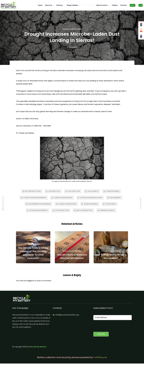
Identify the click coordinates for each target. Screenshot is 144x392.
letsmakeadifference (37, 210)
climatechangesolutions (90, 198)
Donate (132, 5)
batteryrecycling (32, 191)
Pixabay (31, 133)
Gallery (115, 5)
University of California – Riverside (37, 126)
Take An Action (102, 5)
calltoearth (91, 191)
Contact (123, 5)
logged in (30, 280)
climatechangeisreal (62, 198)
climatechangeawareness (33, 198)
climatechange (111, 191)
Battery (60, 5)
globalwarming (90, 204)
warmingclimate (106, 210)
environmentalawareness (38, 204)
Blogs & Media (72, 5)
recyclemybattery (83, 210)
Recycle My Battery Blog (72, 29)
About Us (48, 5)
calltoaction (73, 191)
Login (140, 5)
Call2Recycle (100, 357)
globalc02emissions (66, 204)
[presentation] (109, 326)
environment (114, 198)
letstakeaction (61, 210)
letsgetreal (109, 204)
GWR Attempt (87, 5)
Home (40, 5)
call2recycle (53, 191)
